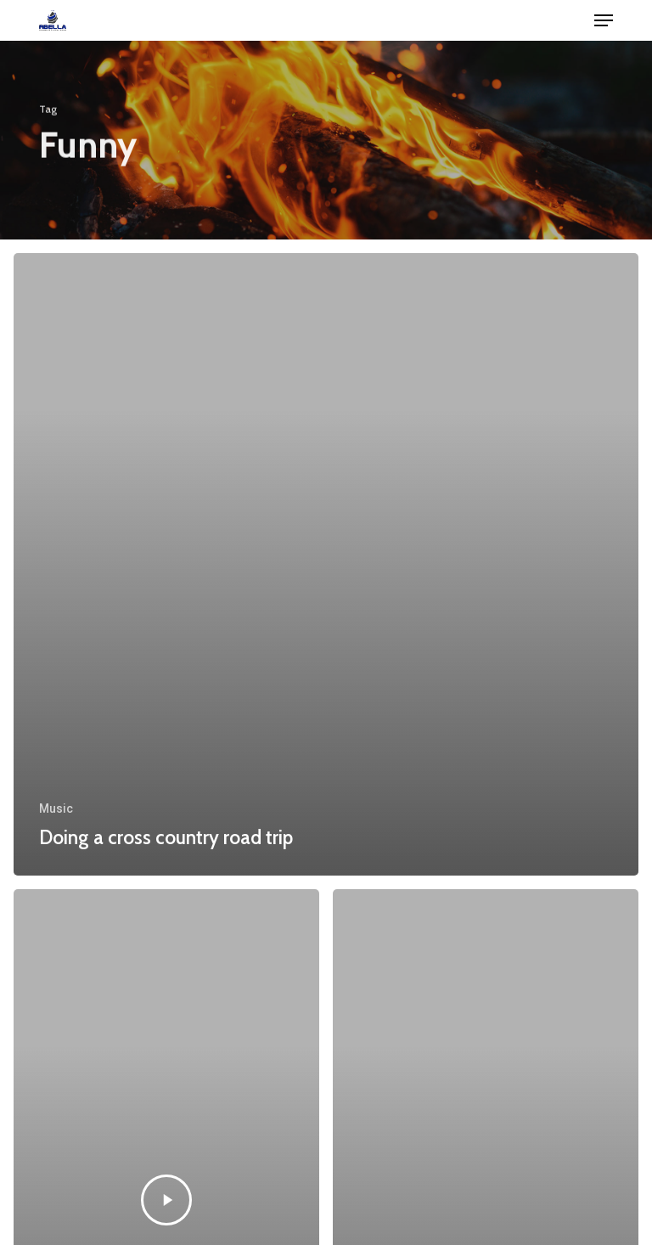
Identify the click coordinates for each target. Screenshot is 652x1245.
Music (56, 808)
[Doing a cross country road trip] (326, 564)
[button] (603, 20)
